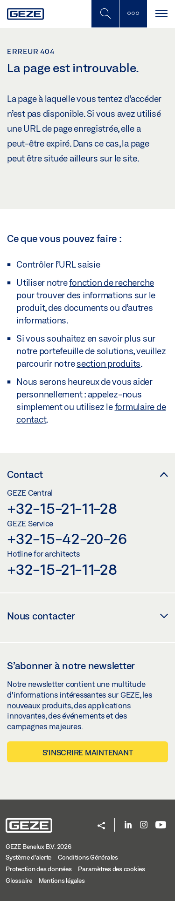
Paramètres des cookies (111, 869)
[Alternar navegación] (161, 13)
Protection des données (39, 869)
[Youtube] (160, 825)
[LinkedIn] (128, 825)
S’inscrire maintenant (87, 752)
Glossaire (19, 880)
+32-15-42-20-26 (66, 538)
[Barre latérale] (133, 13)
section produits (108, 363)
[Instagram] (144, 825)
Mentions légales (62, 880)
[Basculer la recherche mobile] (105, 13)
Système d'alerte (28, 857)
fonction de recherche (111, 282)
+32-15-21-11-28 (62, 508)
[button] (101, 826)
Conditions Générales (88, 857)
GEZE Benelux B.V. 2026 (38, 846)
